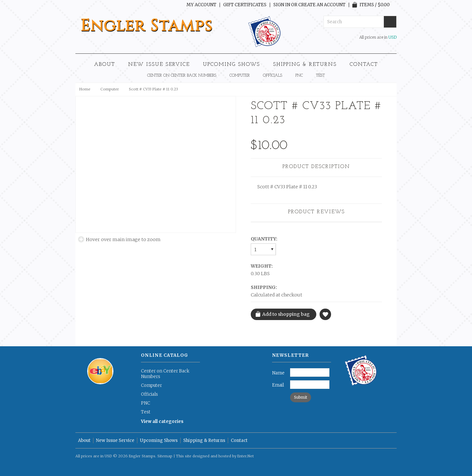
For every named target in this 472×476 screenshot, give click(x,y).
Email (278, 385)
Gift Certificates (244, 5)
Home (84, 89)
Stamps (146, 26)
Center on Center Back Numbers (181, 76)
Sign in (281, 5)
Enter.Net (245, 456)
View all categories (162, 421)
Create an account (321, 5)
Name (278, 373)
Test (320, 76)
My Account (201, 5)
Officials (272, 76)
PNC (299, 76)
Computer (239, 76)
